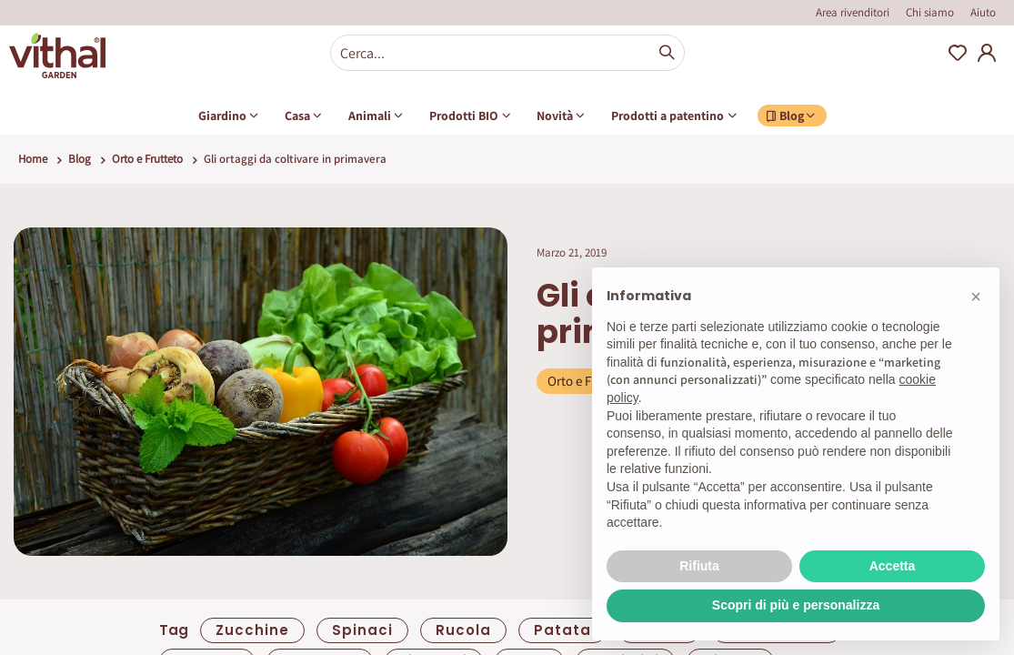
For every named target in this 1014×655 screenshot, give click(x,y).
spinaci (362, 630)
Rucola (463, 630)
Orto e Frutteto (147, 158)
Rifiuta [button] (699, 566)
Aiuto (983, 12)
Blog (79, 158)
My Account (987, 53)
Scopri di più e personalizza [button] (795, 605)
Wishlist (958, 53)
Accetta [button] (892, 566)
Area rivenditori (852, 12)
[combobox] (507, 53)
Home (32, 158)
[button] (975, 296)
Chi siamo (930, 12)
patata (562, 630)
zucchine (252, 630)
